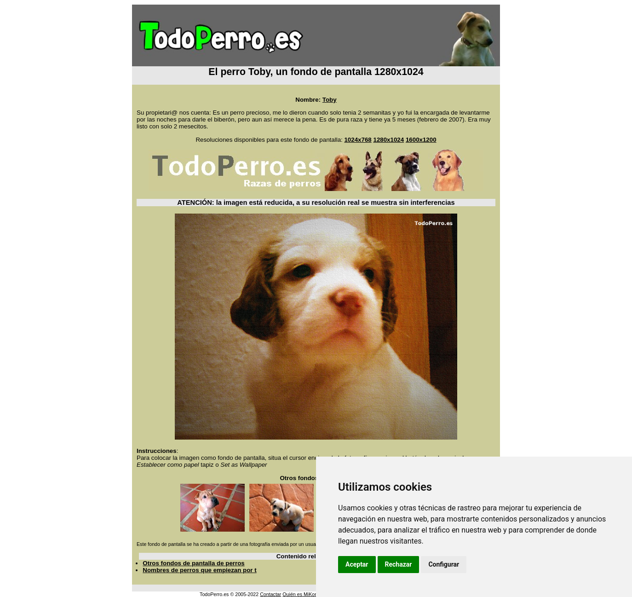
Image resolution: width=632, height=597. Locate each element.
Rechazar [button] (398, 564)
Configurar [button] (443, 564)
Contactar (270, 594)
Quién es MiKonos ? (304, 594)
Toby (329, 99)
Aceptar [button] (356, 564)
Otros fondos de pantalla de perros (193, 563)
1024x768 (357, 139)
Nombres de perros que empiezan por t (199, 570)
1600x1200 (421, 139)
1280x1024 (388, 139)
